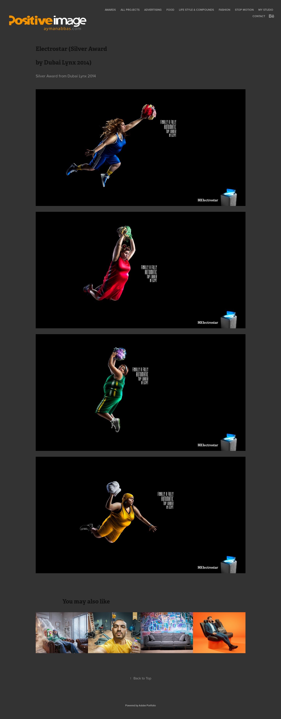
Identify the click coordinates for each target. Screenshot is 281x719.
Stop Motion (244, 10)
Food (170, 10)
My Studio (265, 10)
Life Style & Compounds (196, 10)
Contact (259, 16)
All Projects (130, 10)
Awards (110, 10)
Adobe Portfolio (147, 705)
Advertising (153, 10)
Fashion (224, 10)
